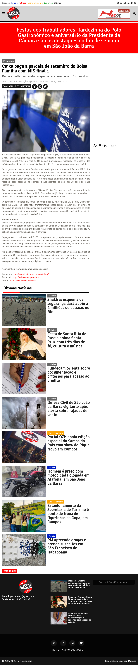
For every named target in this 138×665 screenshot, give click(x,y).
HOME (55, 649)
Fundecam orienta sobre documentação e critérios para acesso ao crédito (68, 374)
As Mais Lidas (104, 145)
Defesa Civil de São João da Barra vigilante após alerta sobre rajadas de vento (68, 408)
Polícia (14, 3)
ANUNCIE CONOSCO (72, 649)
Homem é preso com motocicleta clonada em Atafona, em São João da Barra (68, 477)
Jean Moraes (129, 660)
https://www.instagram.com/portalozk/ (31, 274)
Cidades (6, 3)
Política (22, 3)
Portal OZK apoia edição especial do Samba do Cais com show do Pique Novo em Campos (68, 443)
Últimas (57, 3)
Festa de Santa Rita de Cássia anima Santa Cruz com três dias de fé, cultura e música (66, 340)
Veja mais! (9, 571)
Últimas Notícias (17, 288)
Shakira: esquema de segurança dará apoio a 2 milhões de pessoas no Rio (68, 305)
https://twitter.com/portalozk (26, 277)
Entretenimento (35, 3)
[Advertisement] (113, 98)
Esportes (48, 3)
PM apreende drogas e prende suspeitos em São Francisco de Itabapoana (66, 546)
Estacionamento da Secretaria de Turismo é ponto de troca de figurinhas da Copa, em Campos (68, 514)
